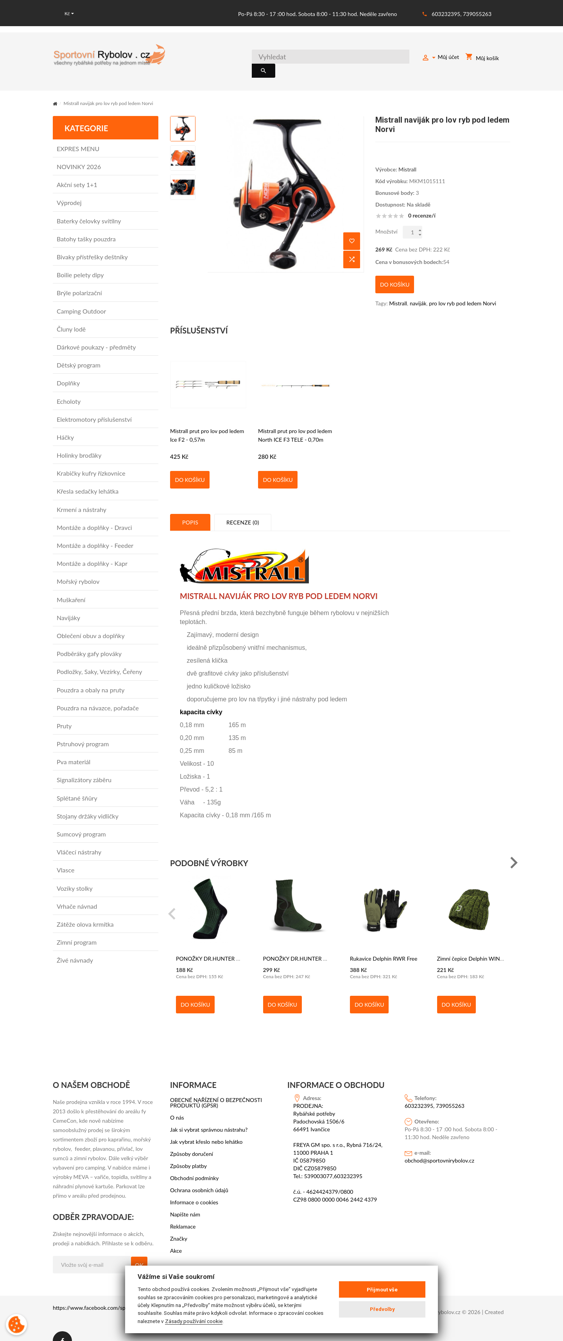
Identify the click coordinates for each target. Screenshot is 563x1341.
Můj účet (440, 58)
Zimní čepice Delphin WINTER (473, 944)
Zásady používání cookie (193, 1321)
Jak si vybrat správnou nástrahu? (208, 1115)
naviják (418, 288)
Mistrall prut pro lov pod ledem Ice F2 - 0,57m (207, 420)
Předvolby (382, 1309)
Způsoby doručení (191, 1139)
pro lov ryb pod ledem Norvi (462, 288)
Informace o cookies (194, 1188)
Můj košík (482, 58)
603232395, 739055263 (461, 14)
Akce (176, 1236)
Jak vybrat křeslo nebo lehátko (206, 1127)
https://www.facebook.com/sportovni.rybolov (107, 1293)
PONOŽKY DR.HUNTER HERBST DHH (223, 944)
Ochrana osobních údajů (199, 1176)
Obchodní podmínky (194, 1163)
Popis (190, 508)
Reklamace (183, 1212)
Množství (386, 222)
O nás (177, 1103)
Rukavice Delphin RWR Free (383, 944)
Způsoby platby (188, 1151)
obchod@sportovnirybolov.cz (439, 1146)
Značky (178, 1224)
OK (139, 1250)
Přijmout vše (382, 1290)
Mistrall (407, 160)
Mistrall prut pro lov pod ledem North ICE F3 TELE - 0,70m (295, 420)
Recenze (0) (242, 508)
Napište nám (185, 1200)
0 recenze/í (422, 206)
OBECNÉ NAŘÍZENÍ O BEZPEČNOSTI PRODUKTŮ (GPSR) (216, 1088)
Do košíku (189, 465)
